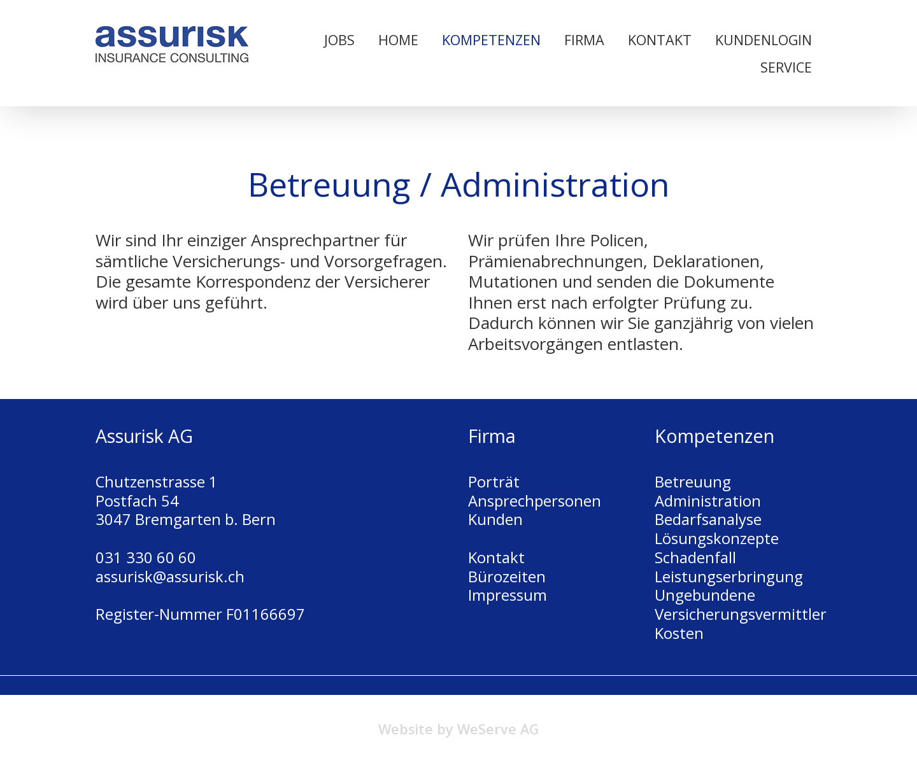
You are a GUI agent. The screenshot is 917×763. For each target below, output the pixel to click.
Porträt (494, 482)
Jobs (339, 40)
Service (786, 67)
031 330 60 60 (146, 557)
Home (398, 40)
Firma (584, 40)
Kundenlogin (763, 40)
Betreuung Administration (708, 491)
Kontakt (660, 40)
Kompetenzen (491, 40)
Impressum (507, 595)
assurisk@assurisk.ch (170, 576)
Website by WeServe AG (458, 729)
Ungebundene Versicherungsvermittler (741, 604)
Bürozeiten (507, 576)
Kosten (679, 633)
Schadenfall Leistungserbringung (729, 567)
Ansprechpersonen (534, 501)
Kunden (495, 519)
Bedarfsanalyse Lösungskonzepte (717, 529)
